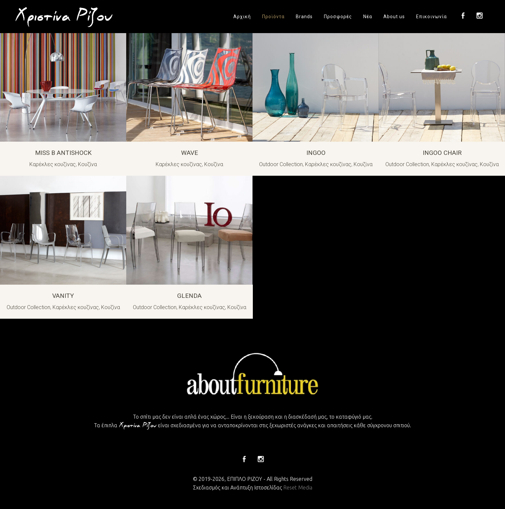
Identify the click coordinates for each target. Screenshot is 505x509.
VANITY (63, 296)
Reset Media (297, 487)
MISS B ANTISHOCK (63, 153)
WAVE (189, 153)
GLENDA (189, 296)
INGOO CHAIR (442, 153)
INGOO (316, 153)
